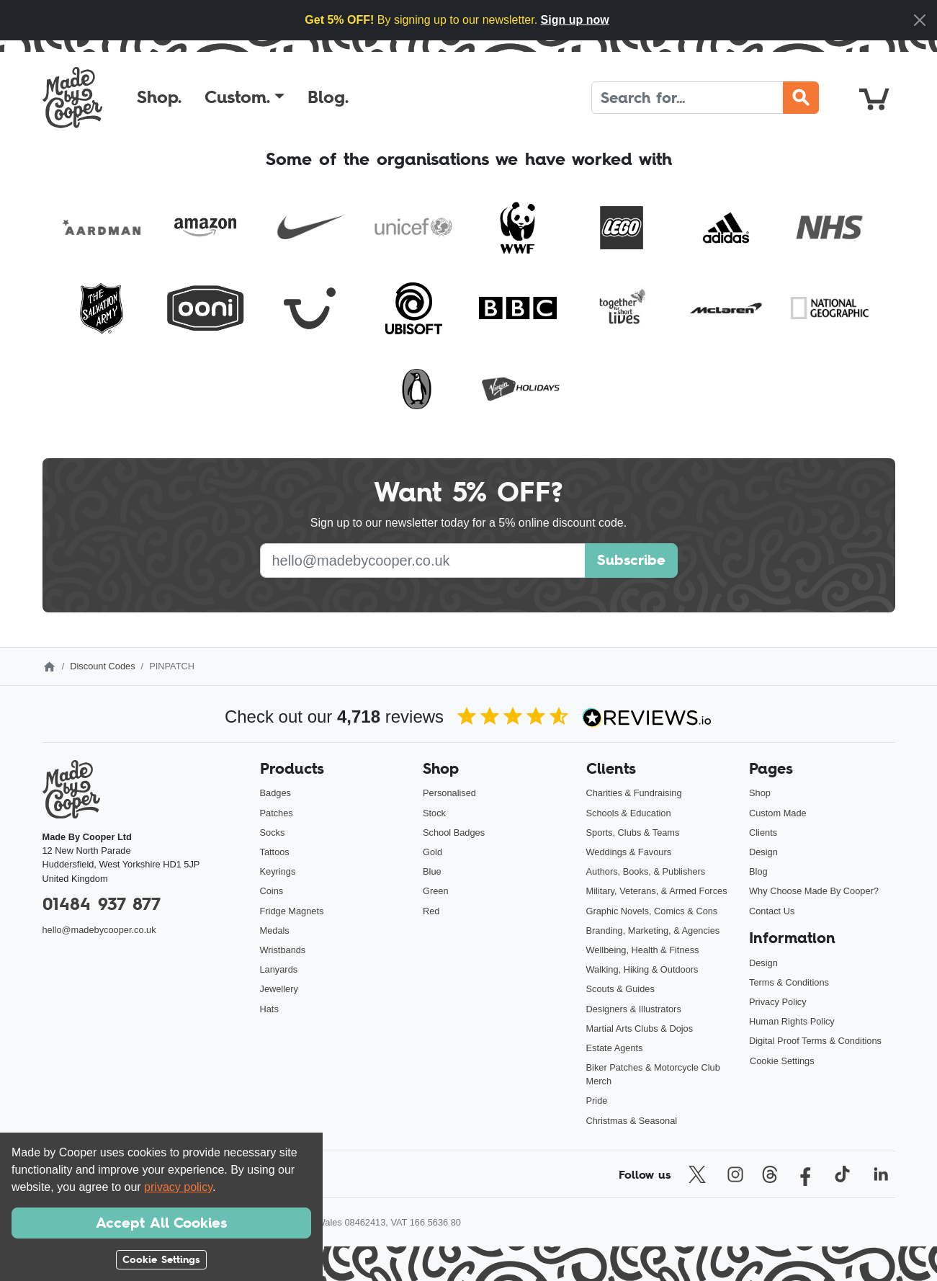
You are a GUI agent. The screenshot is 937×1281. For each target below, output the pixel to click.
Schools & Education (628, 813)
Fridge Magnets (292, 911)
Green (436, 890)
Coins (272, 890)
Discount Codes (102, 666)
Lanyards (279, 969)
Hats (269, 1009)
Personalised (449, 792)
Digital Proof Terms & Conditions (815, 1040)
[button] (244, 97)
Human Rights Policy (792, 1021)
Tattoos (275, 852)
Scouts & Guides (620, 988)
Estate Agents (614, 1048)
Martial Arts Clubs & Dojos (640, 1028)
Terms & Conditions (789, 982)
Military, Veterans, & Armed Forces (656, 890)
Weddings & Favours (629, 852)
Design (763, 852)
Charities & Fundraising (634, 792)
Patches (276, 813)
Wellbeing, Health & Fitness (642, 950)
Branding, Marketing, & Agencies (653, 930)
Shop (760, 792)
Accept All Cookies (161, 1223)
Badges (275, 792)
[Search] (687, 97)
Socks (272, 832)
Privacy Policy (778, 1001)
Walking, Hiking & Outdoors (642, 969)
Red (431, 911)
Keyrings (278, 871)
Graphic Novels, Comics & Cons (652, 911)
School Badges (454, 832)
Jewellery (279, 988)
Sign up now (575, 20)
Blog (758, 871)
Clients (763, 832)
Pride (597, 1100)
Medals (275, 930)
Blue (432, 871)
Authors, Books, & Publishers (646, 871)
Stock (434, 813)
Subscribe (631, 560)
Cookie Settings (782, 1060)
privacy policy (178, 1187)
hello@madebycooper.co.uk (99, 929)
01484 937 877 (101, 904)
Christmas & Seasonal (632, 1120)
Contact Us (771, 911)
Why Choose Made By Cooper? (814, 890)
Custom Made (778, 813)
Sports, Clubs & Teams (633, 832)
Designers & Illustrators (633, 1009)
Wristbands (283, 950)
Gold (432, 852)
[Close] (919, 20)
